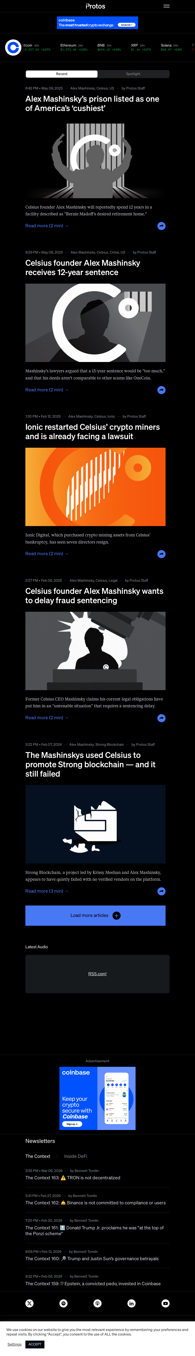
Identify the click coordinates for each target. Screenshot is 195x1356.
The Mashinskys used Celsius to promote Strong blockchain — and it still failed (90, 765)
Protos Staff (135, 88)
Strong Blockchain (109, 745)
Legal (113, 580)
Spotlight (133, 74)
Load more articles (96, 916)
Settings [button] (15, 1344)
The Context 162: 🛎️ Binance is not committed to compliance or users (95, 1203)
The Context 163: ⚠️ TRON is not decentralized (72, 1178)
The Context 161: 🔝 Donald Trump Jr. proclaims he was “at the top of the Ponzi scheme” (94, 1231)
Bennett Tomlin (87, 1171)
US (111, 88)
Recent (62, 74)
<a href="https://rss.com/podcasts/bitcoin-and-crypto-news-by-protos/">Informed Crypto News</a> (97, 1003)
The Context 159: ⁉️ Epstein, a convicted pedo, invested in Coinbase (93, 1284)
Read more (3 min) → (47, 891)
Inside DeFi (75, 1156)
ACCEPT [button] (34, 1344)
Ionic (111, 416)
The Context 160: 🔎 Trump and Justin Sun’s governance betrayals (92, 1259)
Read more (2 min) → (47, 226)
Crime (114, 252)
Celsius (102, 88)
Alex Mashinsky (82, 88)
